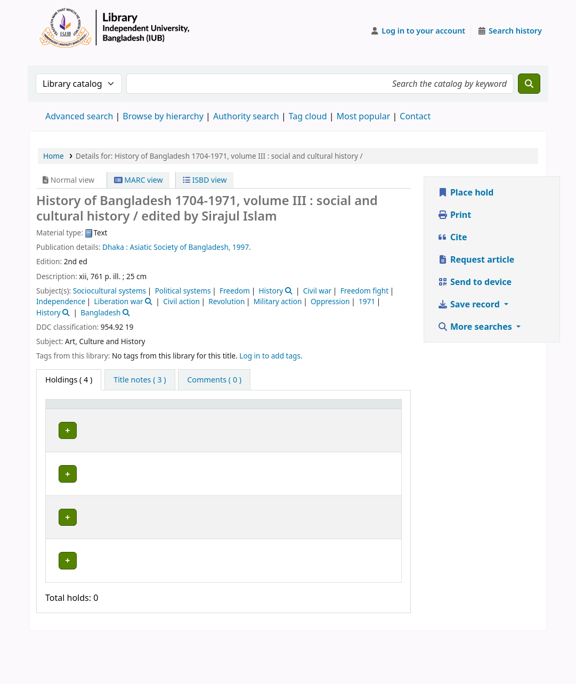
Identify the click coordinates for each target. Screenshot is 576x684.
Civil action (181, 301)
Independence (60, 301)
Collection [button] (199, 419)
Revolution (226, 301)
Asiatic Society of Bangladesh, (180, 247)
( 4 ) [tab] (68, 379)
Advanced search (79, 116)
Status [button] (371, 419)
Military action (278, 301)
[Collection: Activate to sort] (205, 414)
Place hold (465, 192)
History (270, 291)
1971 (367, 301)
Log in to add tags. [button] (270, 356)
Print (454, 215)
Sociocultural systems (109, 291)
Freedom (235, 291)
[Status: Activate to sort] (377, 414)
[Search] (529, 84)
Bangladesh (100, 312)
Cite (452, 237)
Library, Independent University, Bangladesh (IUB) (131, 449)
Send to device (474, 282)
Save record (469, 304)
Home (53, 156)
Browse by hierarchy (163, 116)
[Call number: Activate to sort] (266, 414)
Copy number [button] (318, 414)
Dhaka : (115, 247)
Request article (475, 259)
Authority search (246, 116)
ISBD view (204, 180)
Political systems (183, 291)
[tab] (139, 379)
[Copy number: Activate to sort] (326, 414)
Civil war (317, 291)
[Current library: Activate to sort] (132, 414)
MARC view (138, 180)
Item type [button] (59, 414)
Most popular (364, 116)
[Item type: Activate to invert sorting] (68, 414)
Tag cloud (308, 116)
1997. (241, 247)
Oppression (330, 301)
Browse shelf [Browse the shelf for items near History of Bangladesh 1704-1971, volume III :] (264, 449)
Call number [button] (254, 414)
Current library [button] (122, 419)
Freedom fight (364, 291)
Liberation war (118, 301)
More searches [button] (475, 326)
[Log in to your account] (418, 31)
